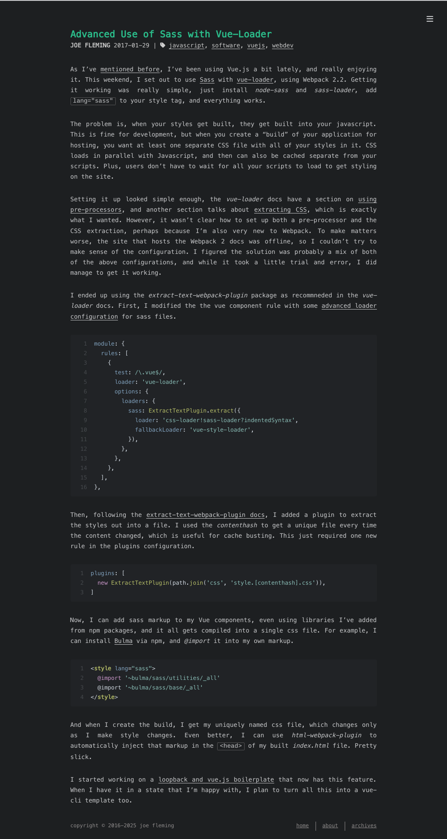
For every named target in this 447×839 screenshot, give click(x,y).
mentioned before (130, 69)
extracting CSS (280, 209)
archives (364, 825)
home (302, 825)
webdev (282, 45)
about (330, 825)
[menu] (430, 19)
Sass (207, 79)
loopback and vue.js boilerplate (216, 778)
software (226, 45)
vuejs (256, 45)
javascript (187, 45)
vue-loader (255, 79)
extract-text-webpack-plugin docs (205, 514)
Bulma (123, 640)
